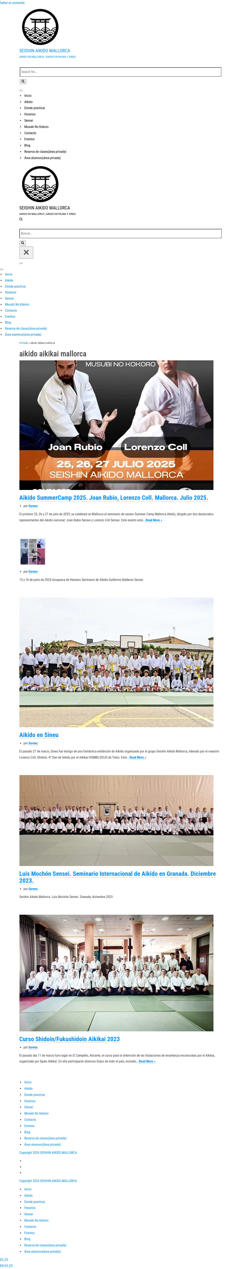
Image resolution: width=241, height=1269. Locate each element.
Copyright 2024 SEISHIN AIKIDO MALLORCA (48, 1153)
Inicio (28, 96)
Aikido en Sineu (39, 734)
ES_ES (4, 1260)
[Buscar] (120, 72)
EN (2, 1266)
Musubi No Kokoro (36, 127)
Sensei (28, 120)
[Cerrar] (26, 252)
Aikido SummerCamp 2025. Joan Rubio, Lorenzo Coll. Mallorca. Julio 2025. (113, 497)
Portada (23, 342)
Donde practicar (34, 108)
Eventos (29, 139)
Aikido (28, 102)
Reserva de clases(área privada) (45, 152)
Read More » (154, 520)
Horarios (30, 114)
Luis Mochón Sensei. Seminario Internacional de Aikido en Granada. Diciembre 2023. (117, 877)
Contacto (30, 133)
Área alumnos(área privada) (42, 158)
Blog (27, 145)
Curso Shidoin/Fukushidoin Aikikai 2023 (69, 1039)
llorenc (33, 506)
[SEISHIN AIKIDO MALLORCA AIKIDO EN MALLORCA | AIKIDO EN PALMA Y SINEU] (120, 33)
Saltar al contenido (12, 3)
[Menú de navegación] (21, 90)
